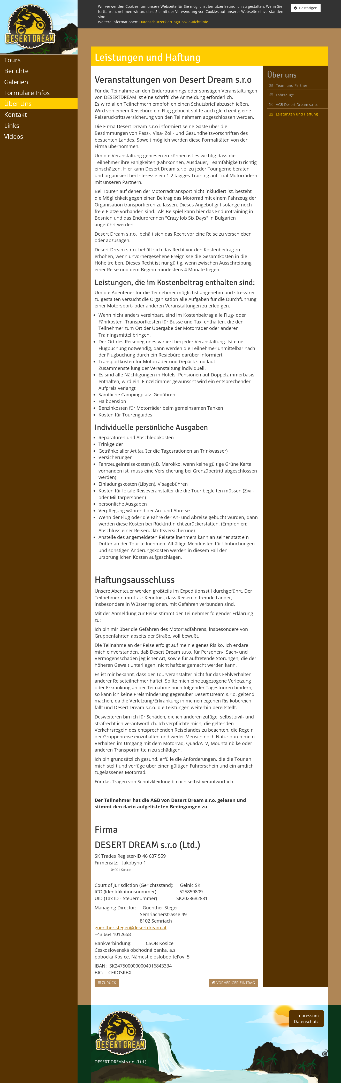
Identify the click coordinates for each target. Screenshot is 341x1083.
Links (11, 125)
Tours (12, 60)
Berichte (16, 70)
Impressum (308, 1015)
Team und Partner (288, 85)
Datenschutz (306, 1021)
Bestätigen (305, 7)
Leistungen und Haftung (293, 114)
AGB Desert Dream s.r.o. (293, 104)
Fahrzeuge (281, 94)
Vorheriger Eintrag (233, 982)
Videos (13, 136)
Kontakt (15, 114)
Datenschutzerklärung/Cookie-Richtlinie (173, 21)
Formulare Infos (27, 92)
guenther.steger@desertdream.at (130, 927)
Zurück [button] (107, 982)
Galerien (16, 82)
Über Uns (18, 103)
